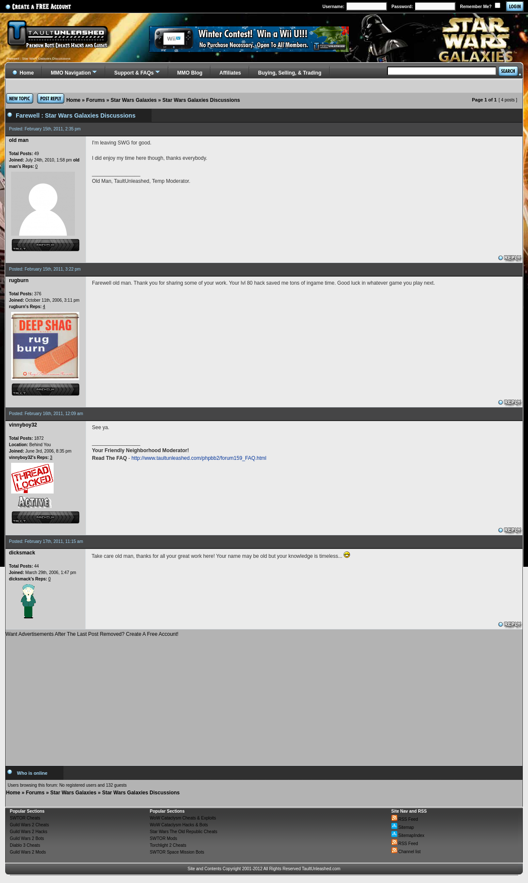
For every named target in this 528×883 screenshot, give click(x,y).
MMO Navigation (71, 73)
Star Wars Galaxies (134, 100)
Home (73, 100)
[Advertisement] (264, 698)
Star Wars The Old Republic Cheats (183, 831)
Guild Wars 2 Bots (27, 838)
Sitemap (402, 827)
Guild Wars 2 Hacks (28, 831)
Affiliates (230, 73)
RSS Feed (404, 819)
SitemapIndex (408, 835)
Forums (95, 100)
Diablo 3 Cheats (25, 845)
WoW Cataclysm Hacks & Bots (179, 824)
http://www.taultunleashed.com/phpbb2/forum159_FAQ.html (199, 458)
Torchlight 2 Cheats (168, 845)
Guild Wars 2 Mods (28, 852)
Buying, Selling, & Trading (289, 73)
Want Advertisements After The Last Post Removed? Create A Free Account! (92, 634)
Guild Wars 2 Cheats (29, 824)
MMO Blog (189, 73)
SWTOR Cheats (25, 818)
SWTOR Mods (163, 838)
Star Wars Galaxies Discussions (201, 100)
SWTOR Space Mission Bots (177, 852)
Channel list (406, 851)
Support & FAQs (134, 73)
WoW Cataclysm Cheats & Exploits (183, 818)
